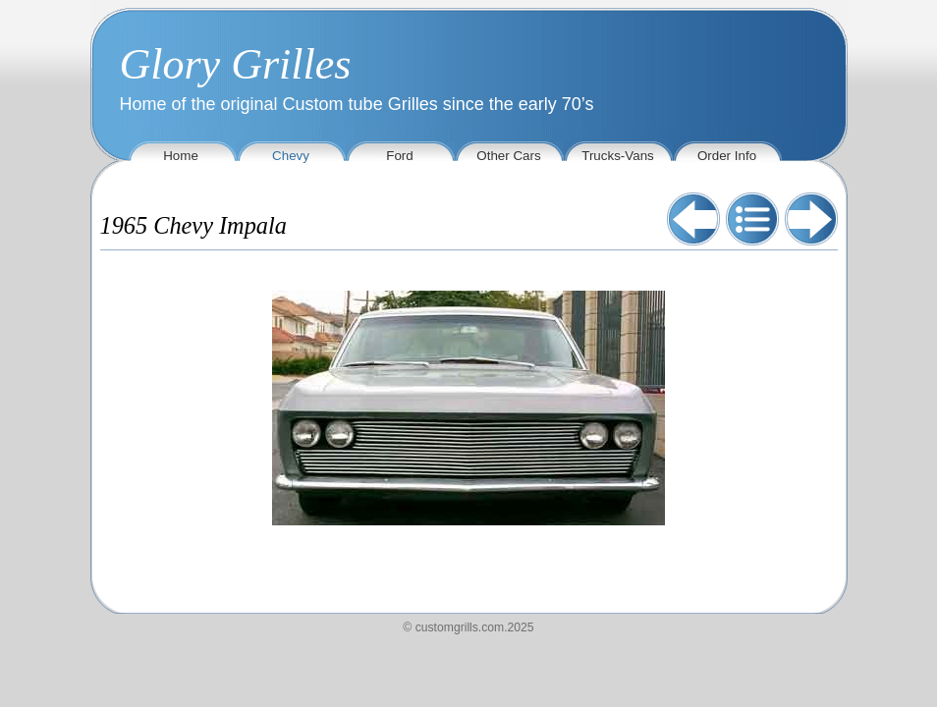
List (752, 218)
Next (811, 218)
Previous (693, 218)
